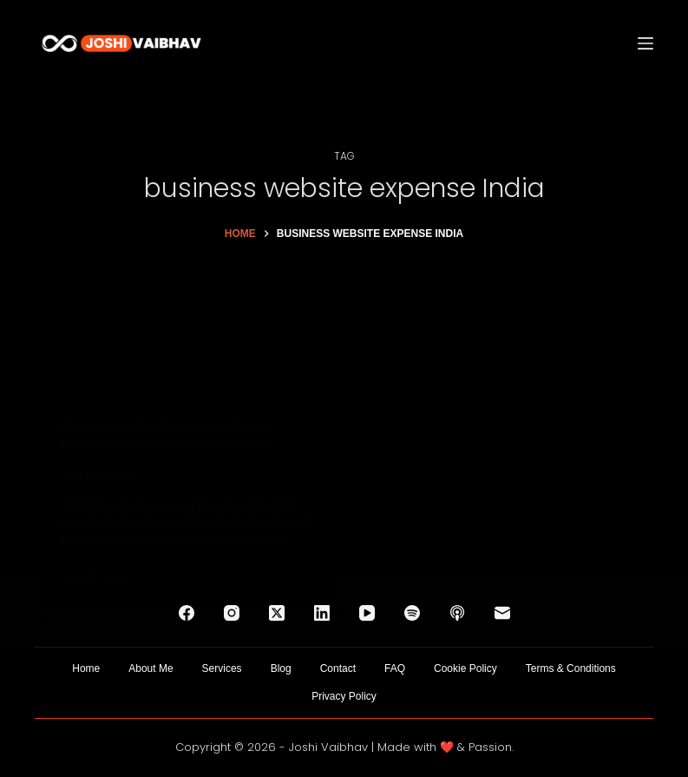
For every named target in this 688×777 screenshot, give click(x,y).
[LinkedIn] (322, 613)
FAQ (394, 668)
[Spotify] (412, 613)
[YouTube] (367, 613)
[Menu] (645, 43)
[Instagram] (231, 613)
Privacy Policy (344, 696)
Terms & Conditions (571, 668)
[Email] (502, 613)
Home (86, 668)
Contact (338, 668)
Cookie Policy (465, 668)
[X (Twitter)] (277, 613)
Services (222, 668)
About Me (150, 668)
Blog (281, 668)
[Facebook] (186, 613)
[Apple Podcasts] (457, 613)
